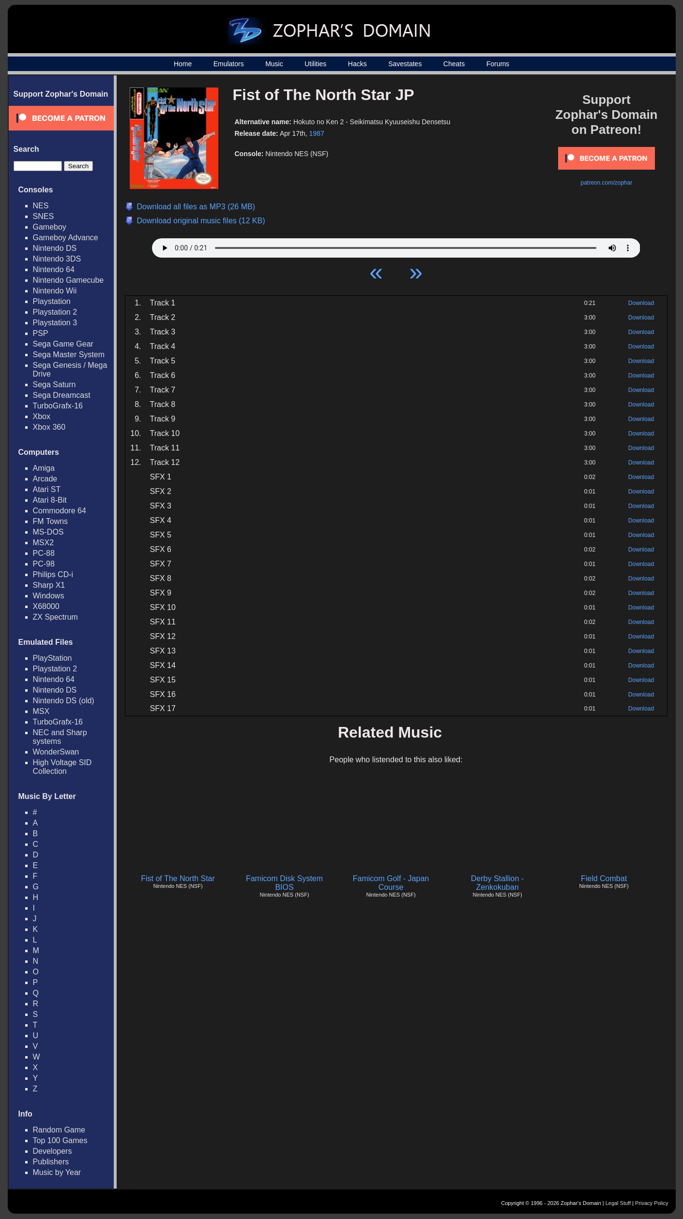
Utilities (315, 64)
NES (41, 206)
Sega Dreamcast (62, 395)
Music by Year (57, 1172)
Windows (48, 596)
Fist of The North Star (178, 878)
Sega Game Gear (63, 344)
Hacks (357, 64)
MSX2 (43, 542)
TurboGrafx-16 (58, 406)
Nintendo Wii (55, 291)
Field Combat (604, 878)
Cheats (454, 64)
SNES (43, 216)
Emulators (228, 64)
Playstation (52, 301)
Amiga (44, 468)
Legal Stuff (618, 1203)
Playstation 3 (55, 323)
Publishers (51, 1162)
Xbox (41, 416)
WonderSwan (56, 752)
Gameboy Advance (65, 237)
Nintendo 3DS (57, 259)
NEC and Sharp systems (60, 736)
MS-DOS (48, 532)
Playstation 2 (55, 312)
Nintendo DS (55, 248)
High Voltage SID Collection (62, 766)
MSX (41, 711)
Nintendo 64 (54, 269)
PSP (40, 333)
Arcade (45, 479)
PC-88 (44, 553)
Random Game (59, 1130)
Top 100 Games (60, 1140)
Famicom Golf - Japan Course (391, 882)
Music (274, 64)
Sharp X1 (49, 585)
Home (183, 64)
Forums (497, 64)
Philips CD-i (53, 574)
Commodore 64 (59, 511)
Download (641, 303)
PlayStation (52, 658)
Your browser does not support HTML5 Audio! (396, 245)
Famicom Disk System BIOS (284, 882)
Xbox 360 (49, 427)
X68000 (46, 606)
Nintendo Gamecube (68, 280)
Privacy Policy (651, 1203)
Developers (52, 1151)
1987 (316, 133)
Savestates (405, 64)
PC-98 (44, 564)
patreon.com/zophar (606, 182)
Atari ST (47, 489)
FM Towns (50, 521)
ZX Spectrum (55, 617)
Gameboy (49, 227)
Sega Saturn (54, 384)
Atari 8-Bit (50, 500)
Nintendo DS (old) (63, 701)
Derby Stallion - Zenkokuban (497, 882)
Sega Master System (69, 354)
